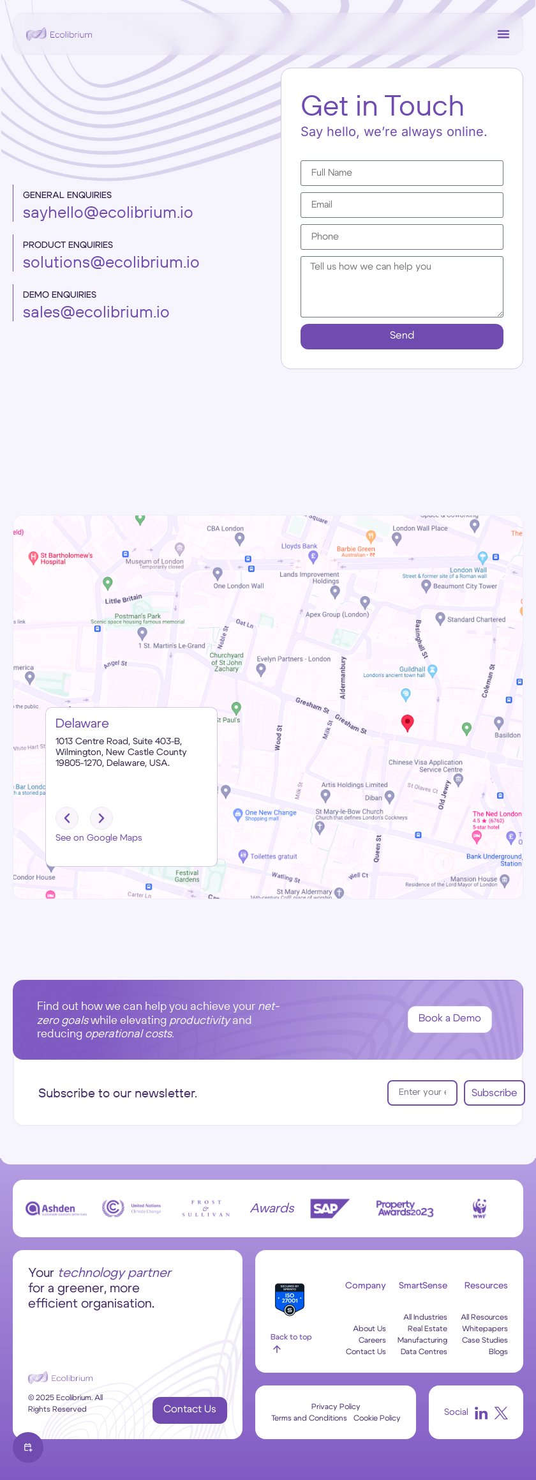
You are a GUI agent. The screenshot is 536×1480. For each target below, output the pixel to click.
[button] (67, 818)
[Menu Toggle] (503, 33)
